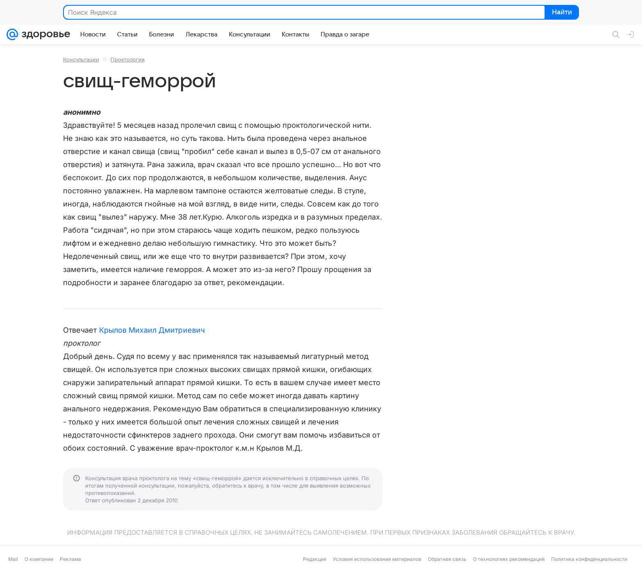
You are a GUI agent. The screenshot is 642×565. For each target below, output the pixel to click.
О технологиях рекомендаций (509, 559)
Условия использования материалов (377, 559)
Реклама (70, 559)
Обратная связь (447, 559)
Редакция (314, 559)
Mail (13, 559)
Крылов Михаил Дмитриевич (152, 330)
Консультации (81, 59)
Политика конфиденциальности (589, 559)
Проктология (128, 59)
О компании (39, 559)
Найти (561, 12)
